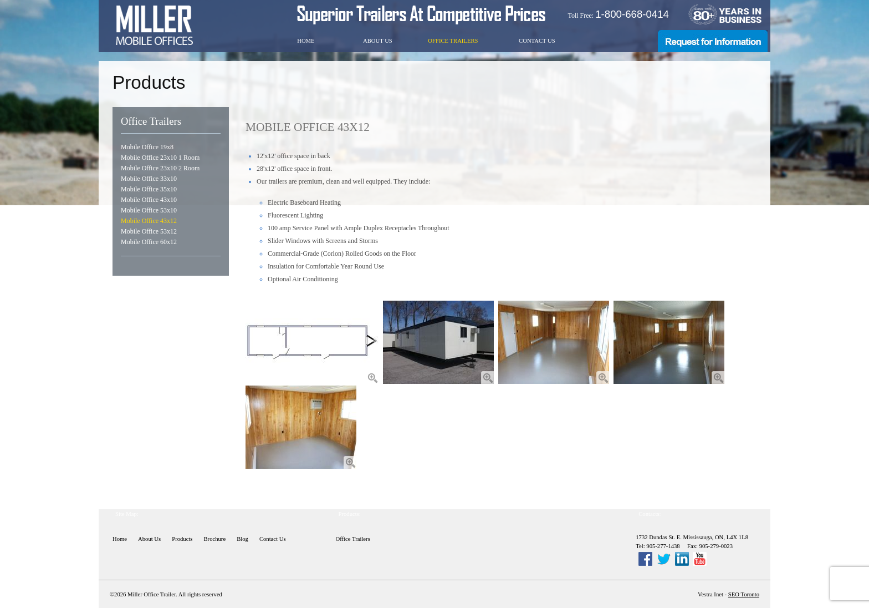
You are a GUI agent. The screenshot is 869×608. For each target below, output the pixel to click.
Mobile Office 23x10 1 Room (160, 157)
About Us (377, 41)
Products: (350, 514)
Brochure (215, 539)
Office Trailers (453, 41)
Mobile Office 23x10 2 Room (160, 168)
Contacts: (649, 514)
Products (182, 539)
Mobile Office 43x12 (149, 221)
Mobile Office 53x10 (149, 210)
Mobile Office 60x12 (149, 242)
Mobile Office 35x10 (149, 189)
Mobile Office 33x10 (149, 179)
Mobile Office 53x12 (149, 231)
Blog (242, 539)
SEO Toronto (743, 594)
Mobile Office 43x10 (149, 200)
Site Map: (127, 514)
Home (305, 41)
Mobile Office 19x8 (147, 147)
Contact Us (537, 41)
